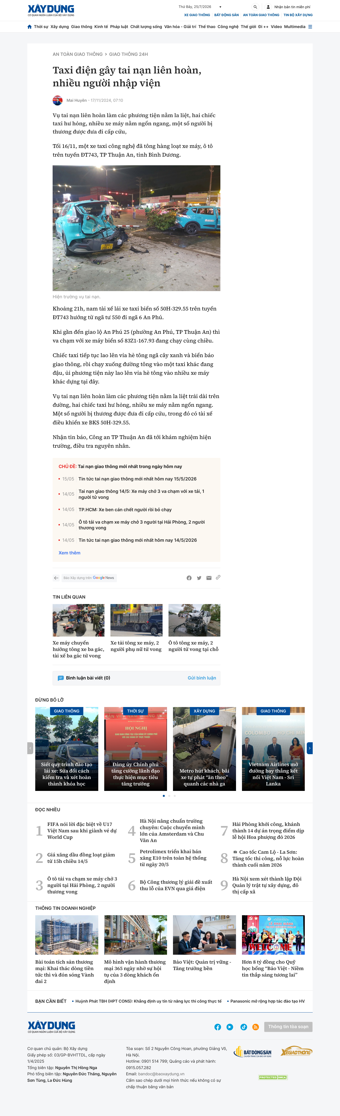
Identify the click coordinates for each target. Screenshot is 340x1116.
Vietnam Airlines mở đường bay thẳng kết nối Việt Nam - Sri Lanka (273, 774)
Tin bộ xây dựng (298, 15)
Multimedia (295, 26)
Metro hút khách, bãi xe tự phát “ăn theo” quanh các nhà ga (204, 777)
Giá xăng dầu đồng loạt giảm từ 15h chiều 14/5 (81, 857)
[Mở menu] (310, 26)
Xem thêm (69, 553)
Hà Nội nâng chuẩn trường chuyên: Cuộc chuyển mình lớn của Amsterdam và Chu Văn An (172, 831)
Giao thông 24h (128, 54)
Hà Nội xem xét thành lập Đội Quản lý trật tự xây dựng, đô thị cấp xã (267, 885)
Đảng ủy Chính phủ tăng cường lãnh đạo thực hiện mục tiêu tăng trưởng (135, 774)
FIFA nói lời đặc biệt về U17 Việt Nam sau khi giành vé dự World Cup (82, 830)
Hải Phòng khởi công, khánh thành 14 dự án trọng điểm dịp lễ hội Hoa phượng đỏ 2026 (268, 830)
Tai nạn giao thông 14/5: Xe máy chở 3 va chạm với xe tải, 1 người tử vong (141, 494)
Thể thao (206, 26)
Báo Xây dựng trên (89, 578)
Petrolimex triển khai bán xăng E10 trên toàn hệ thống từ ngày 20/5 (173, 858)
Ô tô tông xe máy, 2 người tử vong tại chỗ (194, 646)
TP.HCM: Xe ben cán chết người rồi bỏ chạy (125, 509)
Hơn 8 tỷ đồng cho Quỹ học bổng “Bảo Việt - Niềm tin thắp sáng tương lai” (273, 968)
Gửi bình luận (202, 678)
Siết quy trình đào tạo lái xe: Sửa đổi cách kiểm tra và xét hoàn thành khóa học (66, 774)
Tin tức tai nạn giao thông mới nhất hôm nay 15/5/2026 (137, 479)
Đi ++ (263, 26)
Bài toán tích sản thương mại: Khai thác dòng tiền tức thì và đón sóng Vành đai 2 (64, 971)
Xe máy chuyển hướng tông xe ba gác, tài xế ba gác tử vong (78, 649)
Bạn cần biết (51, 1001)
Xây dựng (60, 26)
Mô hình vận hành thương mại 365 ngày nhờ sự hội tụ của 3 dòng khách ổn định (135, 971)
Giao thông (81, 26)
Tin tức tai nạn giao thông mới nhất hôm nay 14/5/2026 (138, 540)
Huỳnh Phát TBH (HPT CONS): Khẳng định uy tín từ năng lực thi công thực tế (148, 1001)
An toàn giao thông (261, 15)
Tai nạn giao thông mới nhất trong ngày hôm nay (130, 466)
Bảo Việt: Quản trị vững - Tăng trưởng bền (202, 965)
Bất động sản (226, 15)
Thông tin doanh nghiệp (65, 908)
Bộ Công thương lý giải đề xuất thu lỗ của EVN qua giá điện (176, 885)
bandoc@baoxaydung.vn (161, 1073)
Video (276, 26)
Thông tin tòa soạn (288, 1026)
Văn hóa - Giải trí (180, 26)
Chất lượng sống (146, 26)
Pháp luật (119, 26)
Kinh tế (101, 26)
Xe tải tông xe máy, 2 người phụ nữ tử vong (136, 646)
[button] (164, 796)
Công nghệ (228, 26)
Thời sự (41, 26)
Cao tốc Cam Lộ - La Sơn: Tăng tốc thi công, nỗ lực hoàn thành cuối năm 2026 (268, 858)
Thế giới (248, 26)
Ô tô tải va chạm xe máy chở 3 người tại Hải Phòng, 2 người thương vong (142, 525)
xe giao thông (197, 15)
